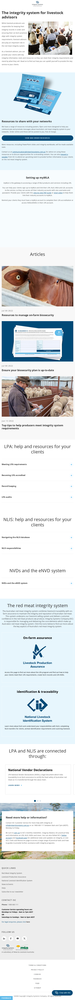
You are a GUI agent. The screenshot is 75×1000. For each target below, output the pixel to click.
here (28, 922)
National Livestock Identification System (17, 880)
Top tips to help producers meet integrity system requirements (32, 426)
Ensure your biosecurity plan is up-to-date (28, 370)
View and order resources (37, 138)
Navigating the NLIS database (16, 537)
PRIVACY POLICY (37, 970)
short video (58, 193)
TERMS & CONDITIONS (37, 965)
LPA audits (7, 497)
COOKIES (37, 974)
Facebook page (21, 838)
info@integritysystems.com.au (17, 825)
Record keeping (9, 486)
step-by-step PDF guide (42, 193)
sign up (17, 833)
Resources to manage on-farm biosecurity (28, 315)
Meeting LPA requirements (14, 464)
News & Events (7, 884)
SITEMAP (37, 988)
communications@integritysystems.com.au (28, 152)
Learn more (14, 785)
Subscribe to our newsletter (12, 892)
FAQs (4, 888)
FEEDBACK (37, 979)
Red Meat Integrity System (12, 873)
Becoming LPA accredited (13, 475)
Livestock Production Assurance (14, 877)
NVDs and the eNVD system (14, 583)
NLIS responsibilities (11, 548)
